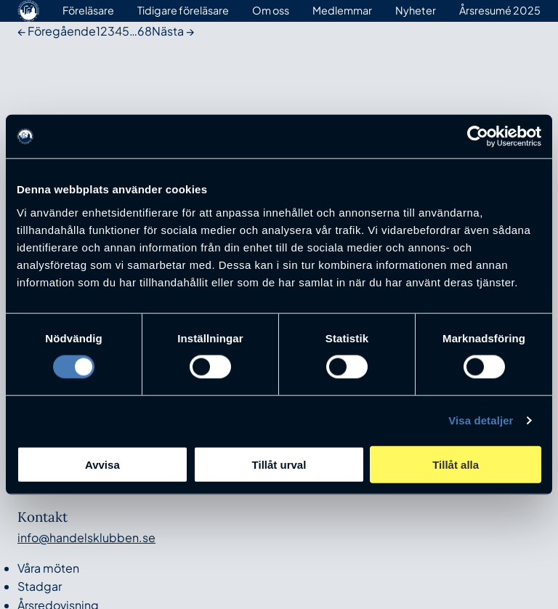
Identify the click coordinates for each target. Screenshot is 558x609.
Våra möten (48, 568)
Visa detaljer (480, 420)
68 (144, 31)
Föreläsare (88, 10)
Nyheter (415, 10)
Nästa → (173, 31)
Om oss (270, 10)
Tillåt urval (279, 464)
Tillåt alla (455, 464)
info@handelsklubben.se (86, 537)
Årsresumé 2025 (500, 10)
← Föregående (56, 31)
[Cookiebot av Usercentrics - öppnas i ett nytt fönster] (477, 137)
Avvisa (102, 464)
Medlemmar (342, 10)
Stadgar (39, 586)
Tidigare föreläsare (183, 10)
